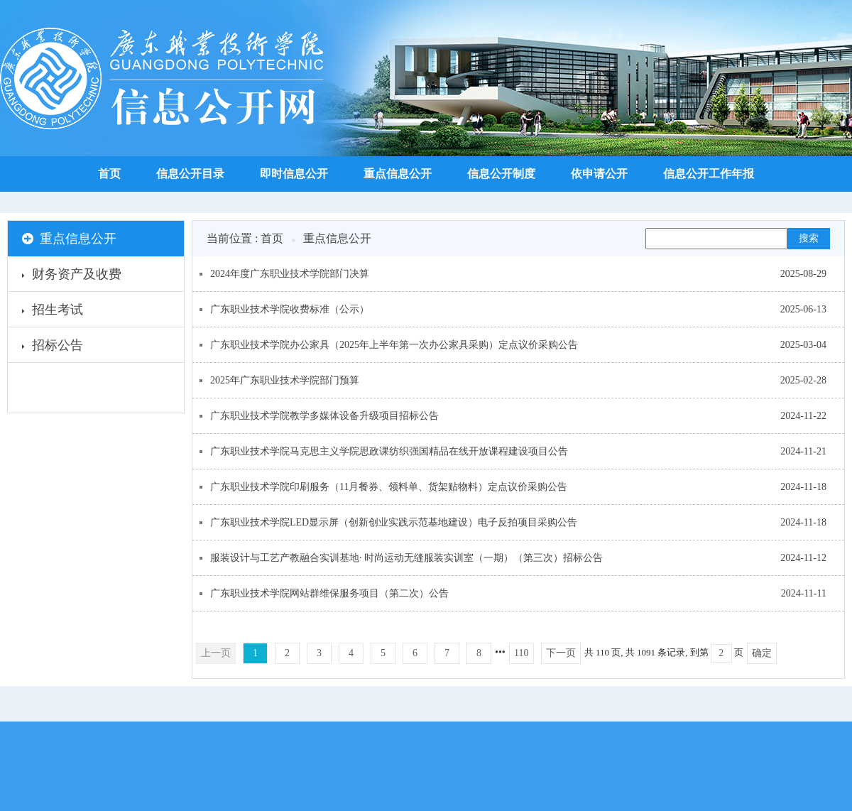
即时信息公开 (294, 174)
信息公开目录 (190, 174)
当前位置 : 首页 (245, 238)
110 (521, 653)
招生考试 (52, 312)
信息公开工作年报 (708, 174)
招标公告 (52, 347)
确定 (762, 653)
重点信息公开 (398, 174)
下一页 (561, 653)
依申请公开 (599, 174)
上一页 (216, 653)
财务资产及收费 (71, 276)
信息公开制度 (501, 174)
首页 (109, 174)
